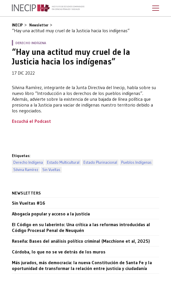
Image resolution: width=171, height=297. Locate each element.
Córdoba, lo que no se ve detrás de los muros (58, 252)
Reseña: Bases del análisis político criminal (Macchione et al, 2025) (81, 241)
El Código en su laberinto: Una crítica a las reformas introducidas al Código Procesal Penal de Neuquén (81, 227)
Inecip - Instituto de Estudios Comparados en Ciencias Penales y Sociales (48, 8)
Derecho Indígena (28, 162)
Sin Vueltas (51, 169)
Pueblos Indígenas (136, 162)
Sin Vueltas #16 (28, 203)
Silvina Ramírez (25, 169)
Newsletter (38, 25)
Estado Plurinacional (100, 162)
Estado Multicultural (63, 162)
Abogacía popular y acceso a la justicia (51, 214)
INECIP (17, 25)
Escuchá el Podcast (31, 121)
